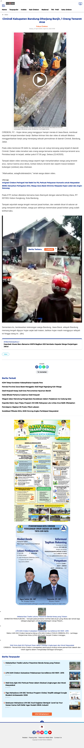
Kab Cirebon (34, 10)
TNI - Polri (55, 10)
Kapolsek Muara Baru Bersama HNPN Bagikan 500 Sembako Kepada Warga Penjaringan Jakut (40, 345)
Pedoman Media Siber (45, 737)
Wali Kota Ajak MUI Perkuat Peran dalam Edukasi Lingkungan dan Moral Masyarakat (42, 645)
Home (4, 10)
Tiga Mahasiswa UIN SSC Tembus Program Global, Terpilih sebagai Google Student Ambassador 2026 (36, 694)
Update (49, 249)
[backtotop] (42, 723)
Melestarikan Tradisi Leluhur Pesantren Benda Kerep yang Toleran (42, 617)
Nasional (45, 10)
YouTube (51, 733)
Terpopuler (13, 10)
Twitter (47, 733)
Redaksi (24, 737)
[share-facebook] (36, 366)
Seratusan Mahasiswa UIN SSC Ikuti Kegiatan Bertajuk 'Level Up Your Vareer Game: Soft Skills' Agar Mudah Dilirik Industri (34, 704)
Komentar (42, 371)
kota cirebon (66, 10)
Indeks (23, 10)
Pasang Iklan (33, 737)
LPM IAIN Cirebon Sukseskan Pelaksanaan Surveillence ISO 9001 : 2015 (42, 631)
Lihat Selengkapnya (42, 714)
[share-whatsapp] (43, 366)
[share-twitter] (40, 366)
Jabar (5, 354)
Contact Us (58, 737)
